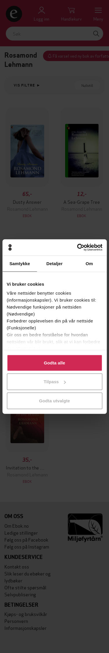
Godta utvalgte (54, 400)
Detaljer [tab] (55, 263)
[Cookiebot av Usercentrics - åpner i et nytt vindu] (77, 247)
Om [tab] (89, 263)
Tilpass (55, 381)
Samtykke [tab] (19, 263)
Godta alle (54, 362)
